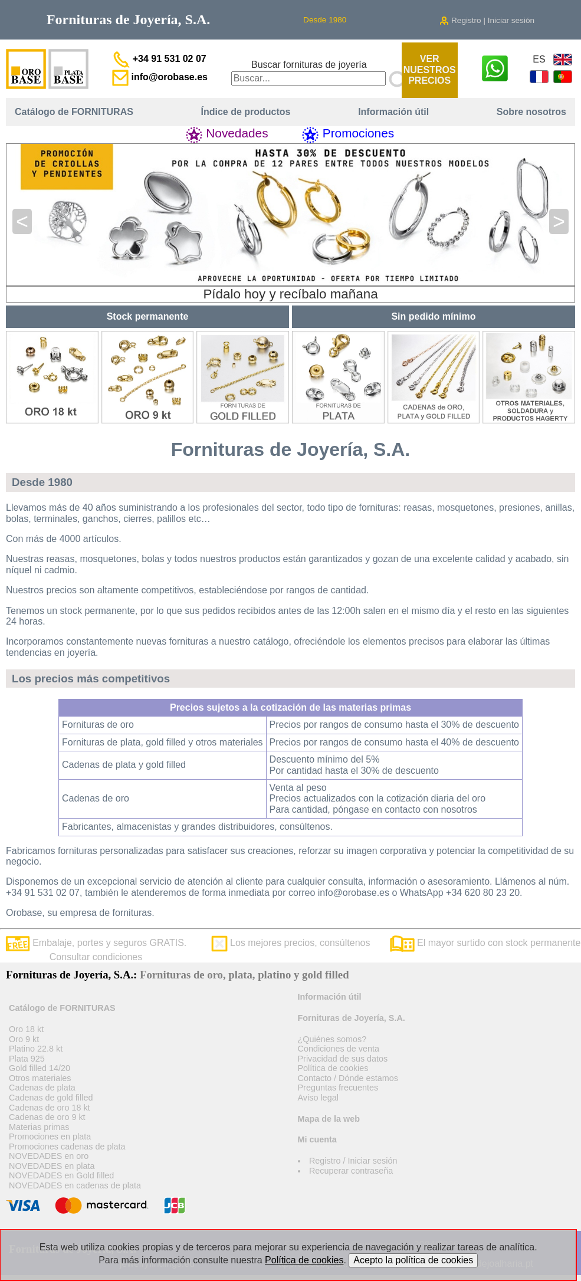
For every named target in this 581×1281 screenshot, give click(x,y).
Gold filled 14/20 (39, 1068)
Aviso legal (318, 1097)
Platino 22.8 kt (36, 1048)
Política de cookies (333, 1068)
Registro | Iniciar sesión (486, 20)
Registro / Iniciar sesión (353, 1160)
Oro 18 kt (26, 1029)
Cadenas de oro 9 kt (47, 1117)
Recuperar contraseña (351, 1170)
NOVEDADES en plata (52, 1166)
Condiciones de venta (338, 1048)
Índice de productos (246, 112)
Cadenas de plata (42, 1087)
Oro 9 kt (24, 1039)
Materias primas (39, 1127)
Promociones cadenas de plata (67, 1146)
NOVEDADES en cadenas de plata (75, 1185)
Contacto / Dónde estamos (348, 1078)
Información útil (393, 112)
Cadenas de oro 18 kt (49, 1107)
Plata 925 (27, 1058)
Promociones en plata (50, 1136)
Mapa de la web (329, 1119)
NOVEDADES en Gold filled (61, 1175)
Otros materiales (40, 1078)
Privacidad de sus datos (343, 1058)
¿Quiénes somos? (332, 1039)
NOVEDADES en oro (48, 1156)
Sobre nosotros (531, 112)
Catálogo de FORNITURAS (74, 112)
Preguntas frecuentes (338, 1087)
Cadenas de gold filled (51, 1097)
